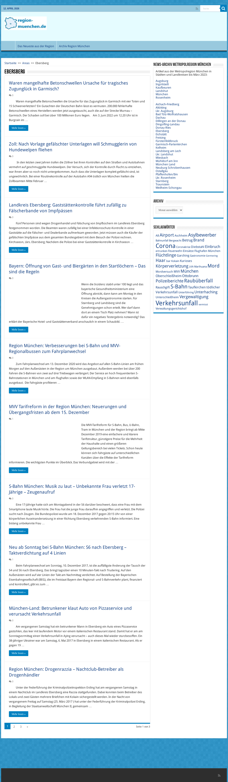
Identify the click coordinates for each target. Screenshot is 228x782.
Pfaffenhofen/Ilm (167, 174)
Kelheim (161, 147)
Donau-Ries (163, 127)
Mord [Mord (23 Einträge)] (214, 266)
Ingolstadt (162, 84)
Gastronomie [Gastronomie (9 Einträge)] (197, 255)
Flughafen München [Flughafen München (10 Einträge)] (207, 251)
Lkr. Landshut (164, 154)
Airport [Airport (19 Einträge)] (167, 235)
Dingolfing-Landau (168, 124)
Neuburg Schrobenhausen (173, 167)
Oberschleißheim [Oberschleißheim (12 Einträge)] (168, 276)
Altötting (161, 107)
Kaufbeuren (163, 87)
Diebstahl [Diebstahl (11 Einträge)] (197, 247)
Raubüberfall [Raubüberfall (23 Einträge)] (198, 281)
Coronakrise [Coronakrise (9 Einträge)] (183, 247)
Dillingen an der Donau (171, 121)
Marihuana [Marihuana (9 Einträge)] (200, 266)
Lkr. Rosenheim (166, 177)
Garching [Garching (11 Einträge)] (183, 255)
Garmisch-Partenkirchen (171, 144)
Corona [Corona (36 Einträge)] (165, 245)
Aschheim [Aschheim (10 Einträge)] (181, 235)
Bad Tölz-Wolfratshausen (172, 114)
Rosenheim (163, 97)
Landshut (162, 91)
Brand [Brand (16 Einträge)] (198, 240)
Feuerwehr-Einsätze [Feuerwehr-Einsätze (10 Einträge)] (181, 251)
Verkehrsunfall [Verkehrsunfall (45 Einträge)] (177, 303)
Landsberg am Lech (168, 151)
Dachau (161, 117)
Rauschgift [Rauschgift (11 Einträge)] (163, 287)
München (162, 94)
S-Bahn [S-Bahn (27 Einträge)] (179, 287)
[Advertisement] (142, 26)
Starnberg (162, 181)
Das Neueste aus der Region (36, 46)
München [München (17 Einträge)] (189, 271)
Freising (161, 137)
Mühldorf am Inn (167, 161)
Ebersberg (162, 131)
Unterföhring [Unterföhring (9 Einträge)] (186, 292)
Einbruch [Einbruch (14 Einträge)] (212, 246)
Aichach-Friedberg (167, 104)
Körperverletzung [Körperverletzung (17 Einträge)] (172, 266)
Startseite (10, 63)
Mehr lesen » (19, 128)
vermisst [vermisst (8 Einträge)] (203, 304)
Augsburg (162, 81)
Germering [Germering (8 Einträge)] (212, 255)
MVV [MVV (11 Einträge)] (177, 271)
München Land (165, 164)
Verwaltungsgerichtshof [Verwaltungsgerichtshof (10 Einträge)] (171, 308)
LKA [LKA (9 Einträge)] (191, 266)
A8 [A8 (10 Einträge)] (157, 235)
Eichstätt (161, 134)
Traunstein (162, 184)
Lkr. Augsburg (164, 111)
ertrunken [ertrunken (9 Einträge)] (161, 251)
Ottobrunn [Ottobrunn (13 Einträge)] (190, 276)
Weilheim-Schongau (169, 187)
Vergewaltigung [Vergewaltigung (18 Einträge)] (193, 296)
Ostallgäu (162, 171)
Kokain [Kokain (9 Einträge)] (175, 261)
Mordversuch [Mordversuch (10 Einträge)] (164, 271)
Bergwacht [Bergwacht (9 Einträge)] (175, 240)
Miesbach (162, 157)
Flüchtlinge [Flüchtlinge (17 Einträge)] (166, 255)
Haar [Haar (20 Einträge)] (160, 260)
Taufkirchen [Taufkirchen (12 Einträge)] (197, 287)
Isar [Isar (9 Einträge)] (168, 261)
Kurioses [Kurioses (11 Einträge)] (186, 261)
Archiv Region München (74, 46)
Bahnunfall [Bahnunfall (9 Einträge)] (162, 240)
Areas (26, 63)
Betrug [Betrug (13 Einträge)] (187, 240)
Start (9, 45)
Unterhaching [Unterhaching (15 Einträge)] (206, 292)
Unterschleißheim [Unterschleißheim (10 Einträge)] (167, 297)
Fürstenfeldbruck (167, 141)
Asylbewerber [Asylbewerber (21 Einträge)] (202, 235)
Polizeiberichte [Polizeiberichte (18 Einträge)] (169, 281)
